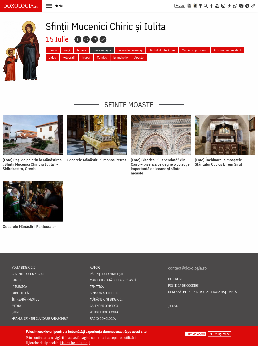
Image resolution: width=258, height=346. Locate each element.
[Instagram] (223, 5)
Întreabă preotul (25, 299)
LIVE (181, 5)
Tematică (97, 287)
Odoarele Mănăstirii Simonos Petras (96, 160)
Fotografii (69, 57)
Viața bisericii (23, 268)
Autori (95, 268)
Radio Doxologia (103, 319)
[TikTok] (229, 5)
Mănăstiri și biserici (194, 50)
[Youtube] (217, 5)
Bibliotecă (20, 293)
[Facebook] (211, 5)
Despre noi (176, 279)
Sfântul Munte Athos (161, 50)
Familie (17, 280)
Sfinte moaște (102, 50)
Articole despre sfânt (227, 50)
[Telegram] (247, 5)
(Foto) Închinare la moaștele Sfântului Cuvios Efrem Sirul (218, 162)
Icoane (81, 50)
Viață (66, 50)
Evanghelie (120, 57)
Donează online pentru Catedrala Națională (202, 292)
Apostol (139, 57)
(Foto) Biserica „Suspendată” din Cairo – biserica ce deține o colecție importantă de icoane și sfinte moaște (160, 166)
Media (16, 306)
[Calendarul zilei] (195, 5)
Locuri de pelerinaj (130, 50)
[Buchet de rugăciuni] (200, 5)
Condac (102, 57)
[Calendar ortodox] (189, 5)
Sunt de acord (195, 334)
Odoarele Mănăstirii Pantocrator (29, 226)
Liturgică (19, 287)
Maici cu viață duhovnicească (113, 280)
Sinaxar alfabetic (104, 293)
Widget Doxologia (104, 312)
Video (52, 57)
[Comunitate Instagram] (241, 5)
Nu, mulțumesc (220, 334)
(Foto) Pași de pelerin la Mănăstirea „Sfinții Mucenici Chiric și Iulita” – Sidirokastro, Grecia (32, 164)
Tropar (86, 57)
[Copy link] (103, 39)
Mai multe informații (75, 342)
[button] (54, 5)
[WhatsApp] (235, 5)
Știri (15, 312)
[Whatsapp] (86, 39)
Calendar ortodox (104, 306)
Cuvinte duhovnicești (29, 274)
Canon (53, 50)
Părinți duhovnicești (106, 274)
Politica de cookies (183, 286)
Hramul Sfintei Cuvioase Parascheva (40, 319)
